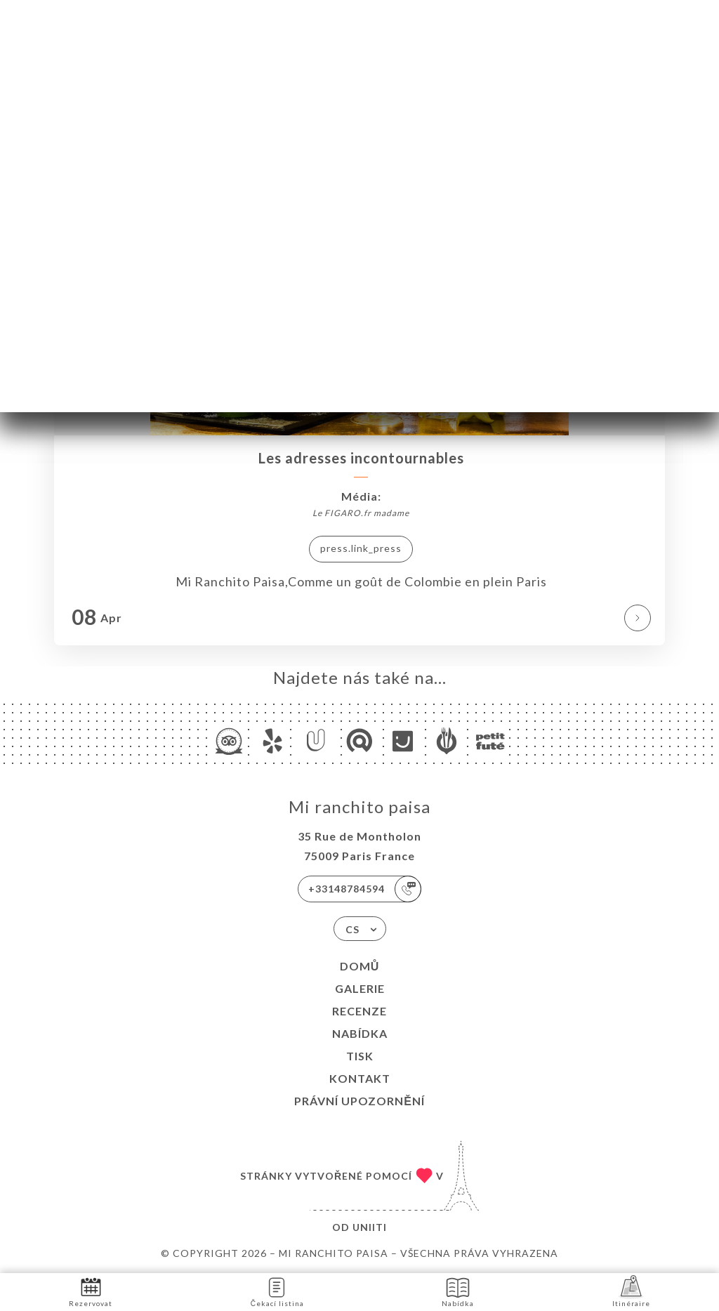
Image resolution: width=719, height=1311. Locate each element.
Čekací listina (277, 1290)
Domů (360, 966)
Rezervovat (90, 1290)
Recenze (359, 1010)
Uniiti (369, 1227)
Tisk (360, 1055)
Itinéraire (631, 1290)
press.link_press (361, 548)
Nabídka (360, 1033)
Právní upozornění (359, 1100)
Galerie (360, 988)
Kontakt (359, 1078)
